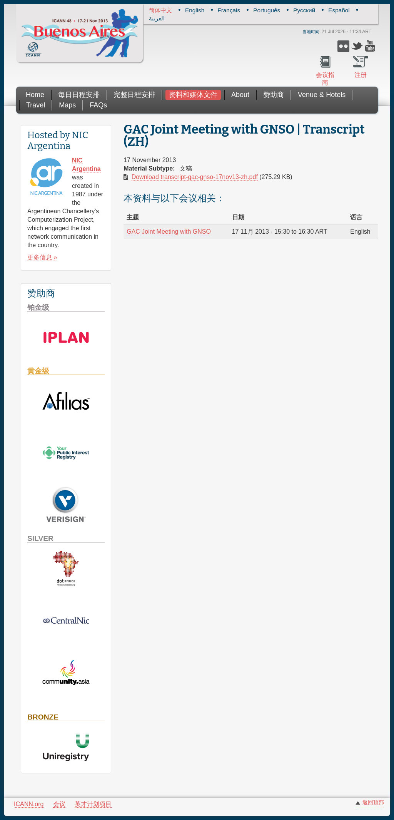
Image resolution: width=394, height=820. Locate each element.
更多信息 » (42, 257)
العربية (157, 18)
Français (228, 10)
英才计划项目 (93, 804)
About (240, 95)
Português (266, 10)
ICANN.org (28, 804)
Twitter (357, 46)
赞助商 (273, 95)
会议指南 (325, 79)
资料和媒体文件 (193, 95)
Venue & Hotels (322, 95)
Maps (67, 105)
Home (35, 95)
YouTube (371, 46)
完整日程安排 (134, 95)
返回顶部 (373, 802)
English (194, 10)
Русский (304, 10)
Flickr (343, 46)
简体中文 (160, 10)
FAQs (98, 105)
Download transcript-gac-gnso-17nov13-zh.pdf (195, 177)
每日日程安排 (79, 95)
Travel (35, 105)
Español (338, 10)
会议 (59, 804)
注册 (360, 75)
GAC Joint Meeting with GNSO (169, 231)
